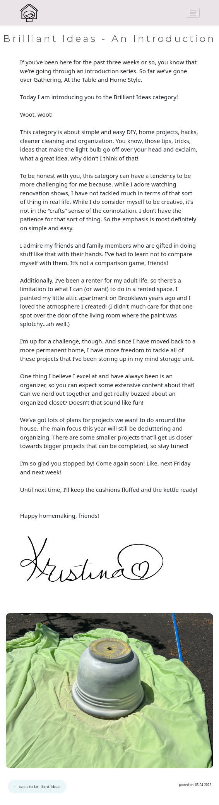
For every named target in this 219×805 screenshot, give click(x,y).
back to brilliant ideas (37, 786)
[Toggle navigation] (193, 13)
